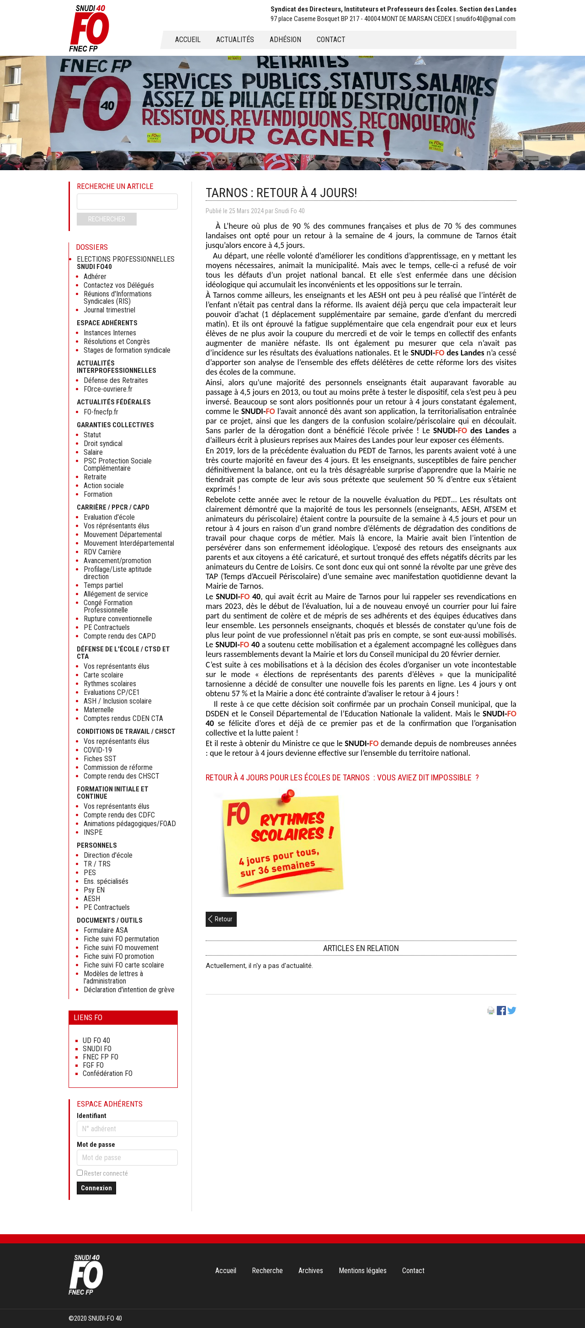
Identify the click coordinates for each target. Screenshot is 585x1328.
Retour (223, 919)
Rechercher (106, 219)
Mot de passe (96, 1144)
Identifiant (91, 1116)
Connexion (96, 1188)
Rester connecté (106, 1173)
